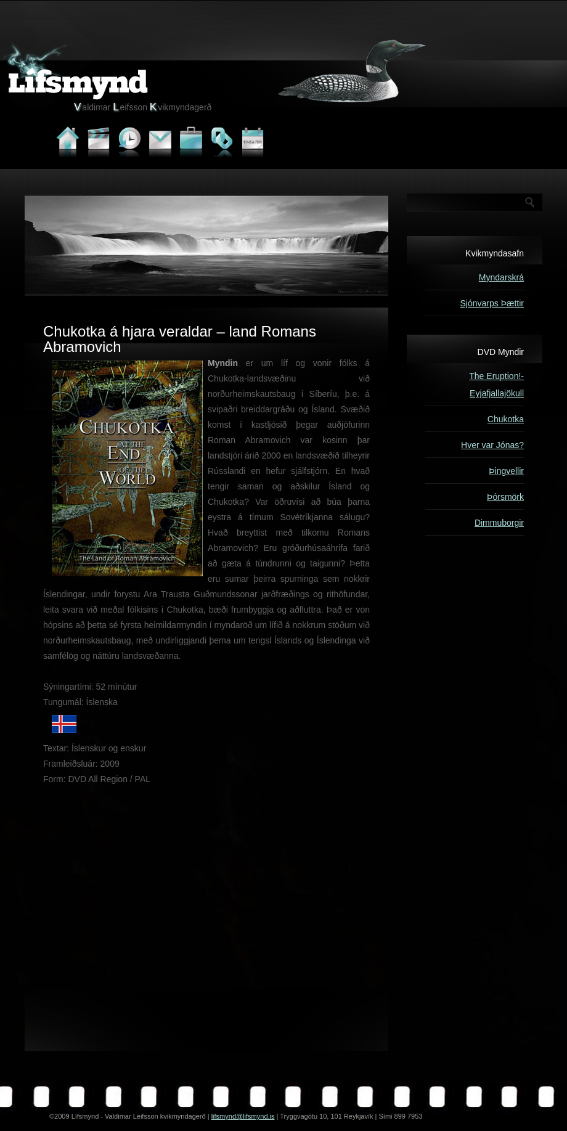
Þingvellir (506, 471)
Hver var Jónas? (492, 445)
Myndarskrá (501, 277)
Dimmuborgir (499, 523)
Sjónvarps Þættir (492, 303)
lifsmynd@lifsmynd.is (243, 1116)
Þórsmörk (505, 497)
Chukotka (505, 419)
